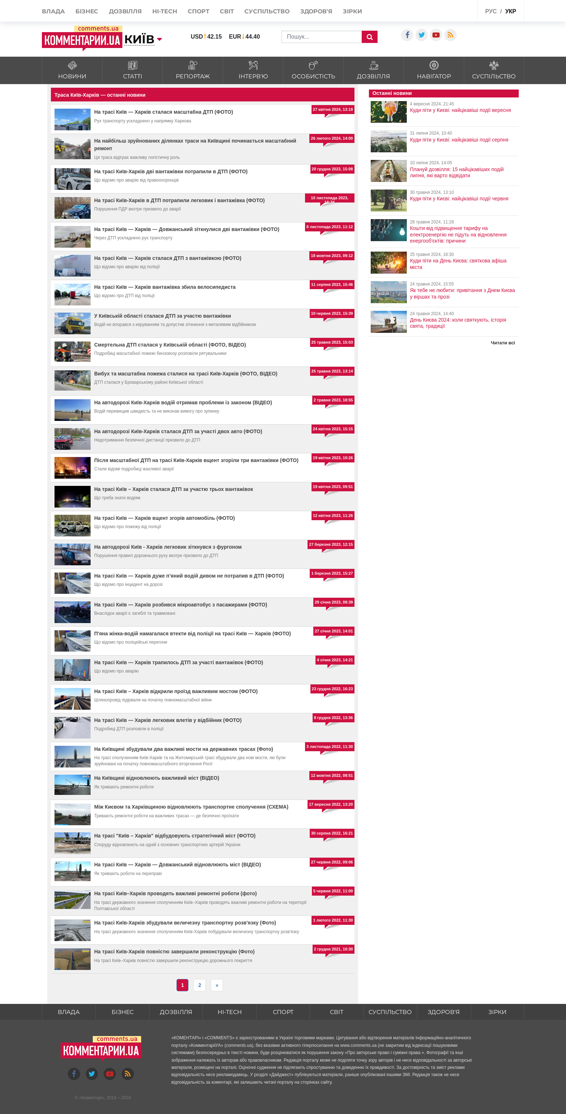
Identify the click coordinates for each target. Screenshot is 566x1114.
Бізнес (86, 11)
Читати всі (503, 342)
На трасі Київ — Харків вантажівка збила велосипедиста (165, 287)
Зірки (352, 11)
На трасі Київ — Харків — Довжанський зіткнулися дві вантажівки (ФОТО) (186, 229)
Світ (227, 11)
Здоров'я (316, 11)
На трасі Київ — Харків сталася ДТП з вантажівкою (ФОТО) (167, 258)
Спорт (198, 11)
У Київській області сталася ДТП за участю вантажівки (162, 316)
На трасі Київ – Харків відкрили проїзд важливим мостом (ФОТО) (176, 691)
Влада (53, 11)
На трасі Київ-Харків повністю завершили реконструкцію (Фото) (174, 951)
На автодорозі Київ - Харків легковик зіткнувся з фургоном (168, 547)
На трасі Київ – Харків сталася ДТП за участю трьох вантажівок (173, 489)
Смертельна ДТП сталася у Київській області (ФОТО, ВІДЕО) (170, 345)
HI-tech (164, 11)
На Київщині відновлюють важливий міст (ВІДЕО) (156, 778)
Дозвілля (125, 11)
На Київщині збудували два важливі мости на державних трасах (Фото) (183, 749)
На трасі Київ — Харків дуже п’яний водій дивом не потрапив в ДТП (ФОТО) (189, 576)
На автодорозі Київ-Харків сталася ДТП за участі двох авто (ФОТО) (178, 431)
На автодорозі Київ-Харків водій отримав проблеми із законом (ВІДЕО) (183, 402)
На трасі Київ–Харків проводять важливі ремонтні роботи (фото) (175, 893)
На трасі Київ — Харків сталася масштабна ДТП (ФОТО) (163, 112)
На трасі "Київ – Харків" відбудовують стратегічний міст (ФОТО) (175, 836)
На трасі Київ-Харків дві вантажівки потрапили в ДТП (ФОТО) (171, 171)
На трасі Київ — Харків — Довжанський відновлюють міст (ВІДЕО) (177, 864)
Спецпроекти (454, 10)
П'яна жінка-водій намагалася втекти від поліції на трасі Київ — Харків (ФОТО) (192, 633)
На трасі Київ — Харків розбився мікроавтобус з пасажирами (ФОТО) (180, 605)
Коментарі (92, 1098)
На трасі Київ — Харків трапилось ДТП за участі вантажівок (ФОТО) (178, 662)
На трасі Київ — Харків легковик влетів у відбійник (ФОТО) (167, 720)
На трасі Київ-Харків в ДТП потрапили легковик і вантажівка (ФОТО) (179, 200)
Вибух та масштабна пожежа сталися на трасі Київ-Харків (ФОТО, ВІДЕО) (185, 374)
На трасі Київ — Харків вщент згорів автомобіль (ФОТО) (164, 518)
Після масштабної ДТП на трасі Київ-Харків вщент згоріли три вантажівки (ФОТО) (196, 460)
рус (491, 11)
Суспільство (266, 11)
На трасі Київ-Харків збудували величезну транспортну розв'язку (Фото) (185, 923)
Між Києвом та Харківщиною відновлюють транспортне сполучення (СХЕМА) (191, 807)
